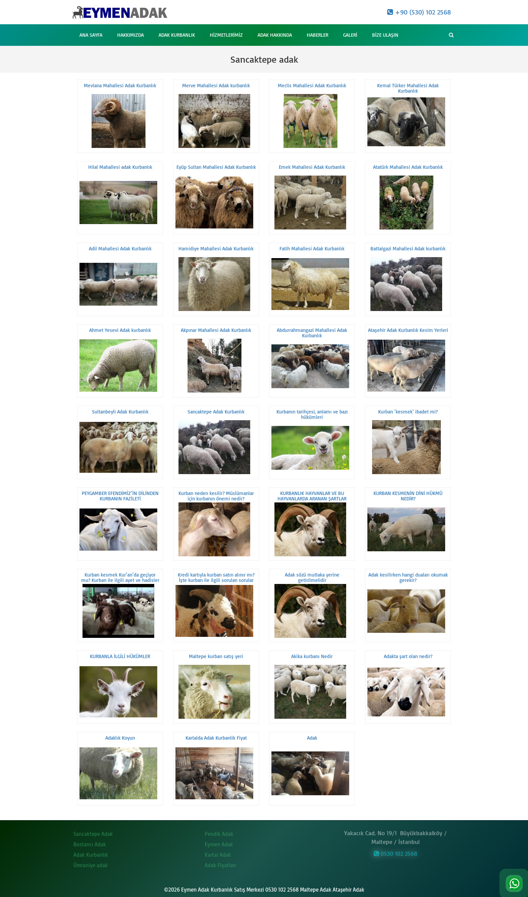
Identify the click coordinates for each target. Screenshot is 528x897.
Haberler (317, 35)
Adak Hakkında (275, 35)
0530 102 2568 (395, 850)
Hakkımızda (130, 35)
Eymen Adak (219, 840)
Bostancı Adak (89, 840)
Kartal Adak (218, 851)
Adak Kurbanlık (177, 35)
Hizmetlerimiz (226, 35)
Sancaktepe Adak (93, 830)
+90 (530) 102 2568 (419, 12)
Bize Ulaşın (385, 35)
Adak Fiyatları (220, 861)
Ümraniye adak (90, 861)
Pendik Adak (219, 830)
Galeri (350, 35)
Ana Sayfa (90, 35)
